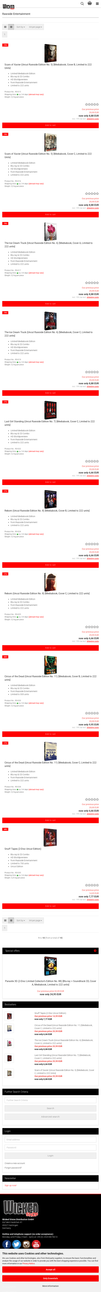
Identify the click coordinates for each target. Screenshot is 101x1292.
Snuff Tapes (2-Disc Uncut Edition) (23, 848)
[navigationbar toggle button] (97, 3)
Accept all (50, 1269)
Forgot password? (13, 1168)
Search (50, 1108)
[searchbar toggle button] (82, 3)
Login (51, 1155)
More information (50, 1286)
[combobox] (21, 27)
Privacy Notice (28, 1263)
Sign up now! (11, 1185)
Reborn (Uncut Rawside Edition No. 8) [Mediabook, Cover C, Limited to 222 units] (47, 593)
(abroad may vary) (36, 94)
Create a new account (15, 1163)
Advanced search (50, 1117)
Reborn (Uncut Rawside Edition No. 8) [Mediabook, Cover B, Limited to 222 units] (47, 510)
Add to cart (50, 125)
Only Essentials (50, 1278)
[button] (5, 27)
